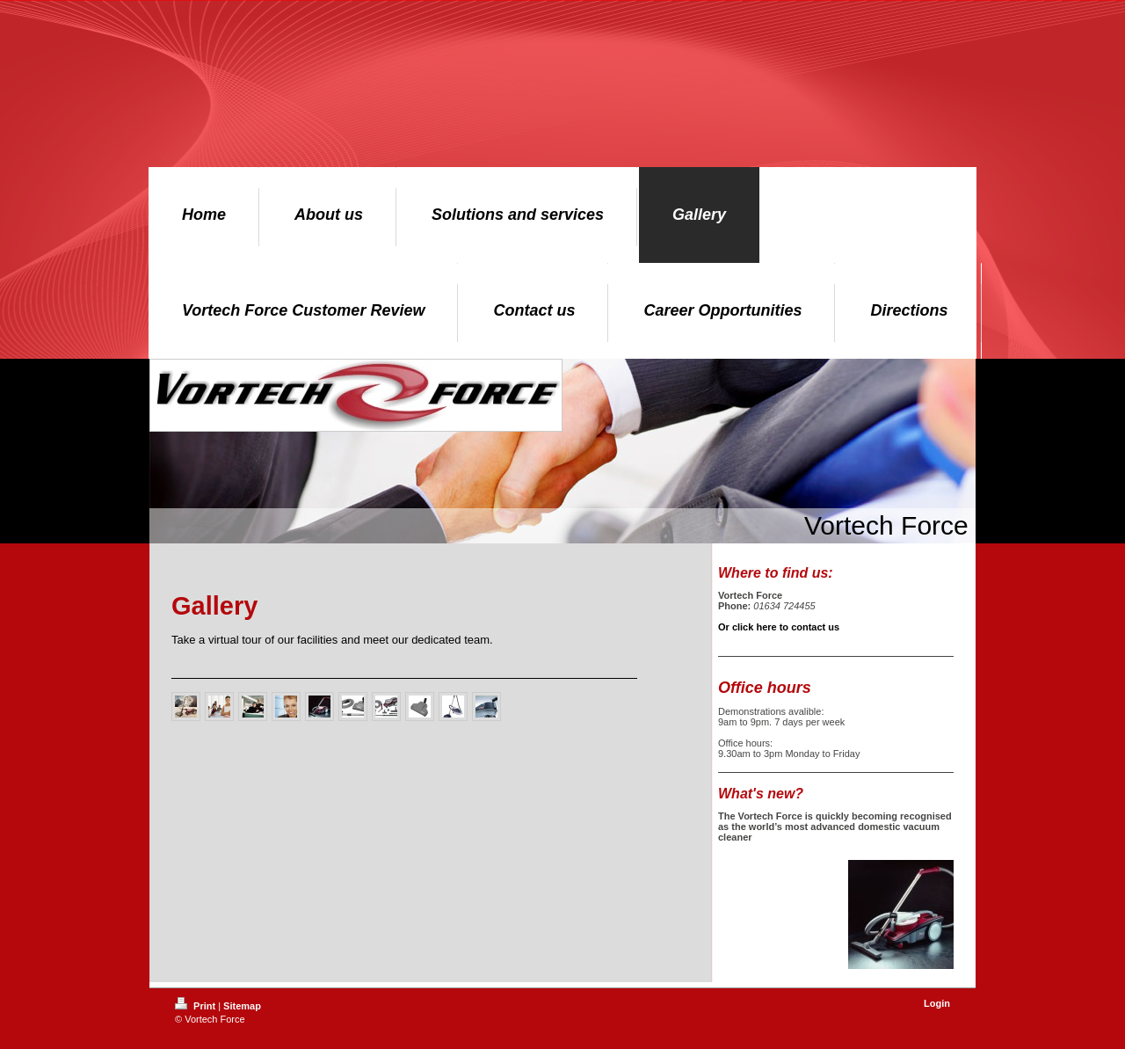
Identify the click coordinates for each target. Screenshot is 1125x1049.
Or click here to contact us (778, 627)
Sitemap (242, 1006)
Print (196, 1006)
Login (937, 1003)
